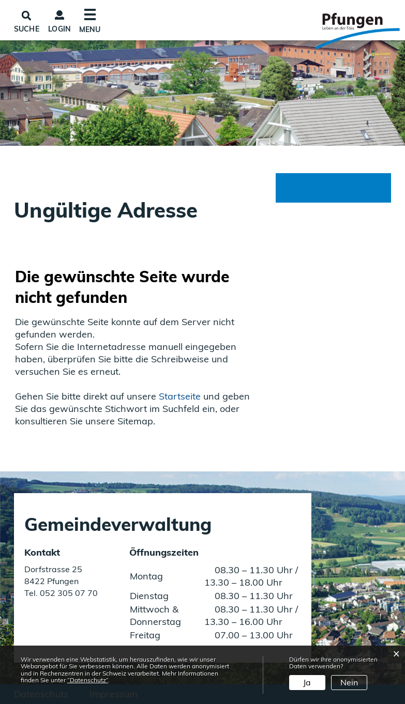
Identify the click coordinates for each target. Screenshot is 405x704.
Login (59, 29)
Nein (349, 682)
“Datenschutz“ (87, 680)
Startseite (180, 396)
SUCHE (27, 29)
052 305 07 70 (68, 593)
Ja (307, 682)
